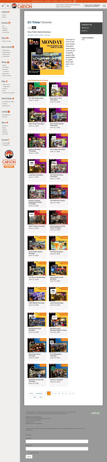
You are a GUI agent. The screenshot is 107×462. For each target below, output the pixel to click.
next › (35, 397)
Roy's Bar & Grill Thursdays (56, 99)
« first (31, 393)
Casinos (5, 88)
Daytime (5, 28)
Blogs (4, 17)
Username (29, 438)
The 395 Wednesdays (36, 98)
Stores (4, 65)
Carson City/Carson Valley (65, 1)
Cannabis (5, 69)
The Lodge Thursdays (57, 149)
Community (6, 32)
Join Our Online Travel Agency (33, 420)
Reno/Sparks (48, 1)
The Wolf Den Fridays (57, 200)
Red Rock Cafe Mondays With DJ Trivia (58, 329)
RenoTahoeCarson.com (37, 1)
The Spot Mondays (56, 252)
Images (34, 27)
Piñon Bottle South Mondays (56, 278)
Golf (4, 90)
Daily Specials (7, 52)
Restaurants (6, 50)
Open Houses (6, 105)
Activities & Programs (9, 92)
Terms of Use (64, 412)
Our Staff (5, 134)
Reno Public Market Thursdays (57, 124)
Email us (84, 31)
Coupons (5, 125)
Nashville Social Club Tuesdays (36, 380)
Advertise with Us (30, 422)
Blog (4, 127)
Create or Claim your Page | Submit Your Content (38, 418)
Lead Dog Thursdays (36, 175)
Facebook (6, 143)
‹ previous (38, 393)
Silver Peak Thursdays (36, 124)
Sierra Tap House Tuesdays (35, 355)
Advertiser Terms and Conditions (34, 423)
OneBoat (36, 428)
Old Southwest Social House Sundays (57, 227)
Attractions (7, 86)
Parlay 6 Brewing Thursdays (34, 150)
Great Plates (6, 56)
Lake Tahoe (55, 1)
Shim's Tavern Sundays (37, 226)
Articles (5, 129)
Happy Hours (6, 54)
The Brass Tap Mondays (37, 277)
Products (6, 71)
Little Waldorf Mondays (37, 303)
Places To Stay (7, 41)
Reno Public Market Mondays (39, 32)
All (3, 26)
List (30, 27)
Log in (29, 456)
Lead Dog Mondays (56, 303)
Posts (4, 15)
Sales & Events (7, 75)
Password (29, 445)
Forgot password (34, 452)
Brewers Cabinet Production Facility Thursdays (35, 202)
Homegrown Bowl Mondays (35, 329)
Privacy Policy (72, 412)
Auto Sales (6, 67)
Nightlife (5, 30)
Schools (5, 116)
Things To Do (6, 84)
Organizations (6, 114)
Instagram (6, 145)
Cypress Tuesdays (56, 380)
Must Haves (6, 73)
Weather (5, 132)
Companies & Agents (8, 101)
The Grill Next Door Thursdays (56, 175)
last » (41, 397)
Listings (5, 103)
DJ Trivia (34, 22)
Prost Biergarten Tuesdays (56, 355)
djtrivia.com (85, 28)
